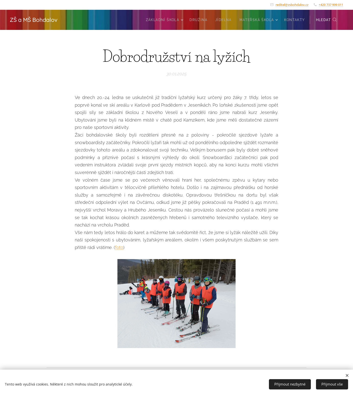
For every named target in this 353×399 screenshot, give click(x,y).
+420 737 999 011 (331, 4)
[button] (326, 20)
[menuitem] (165, 20)
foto (119, 247)
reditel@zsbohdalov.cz (292, 4)
